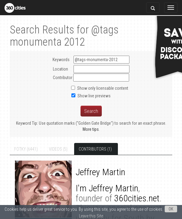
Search (91, 111)
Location (60, 69)
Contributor (62, 77)
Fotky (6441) (21, 149)
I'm (71, 188)
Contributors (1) (90, 149)
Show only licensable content (102, 88)
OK (171, 209)
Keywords (91, 60)
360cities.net (88, 198)
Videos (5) (53, 149)
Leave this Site (91, 216)
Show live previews (94, 95)
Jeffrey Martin (103, 188)
